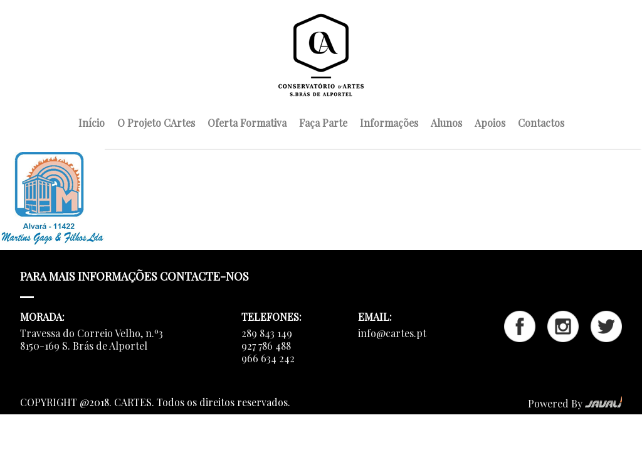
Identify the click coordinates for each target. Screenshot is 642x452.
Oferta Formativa (247, 121)
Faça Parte (323, 121)
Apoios (490, 121)
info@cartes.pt (392, 333)
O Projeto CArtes (156, 121)
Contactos (541, 121)
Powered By (575, 403)
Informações (389, 121)
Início (91, 121)
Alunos (446, 121)
